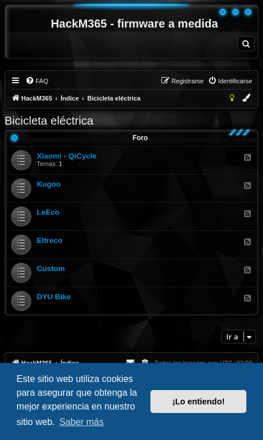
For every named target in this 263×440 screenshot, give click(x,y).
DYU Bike (54, 296)
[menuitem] (246, 44)
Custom (51, 268)
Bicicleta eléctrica (49, 120)
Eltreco (50, 240)
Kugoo (49, 184)
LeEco (48, 212)
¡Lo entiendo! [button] (198, 401)
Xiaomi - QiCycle (66, 156)
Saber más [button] (81, 422)
